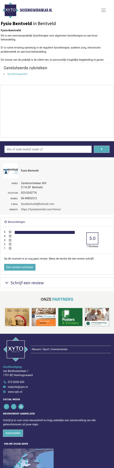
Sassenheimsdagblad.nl (36, 10)
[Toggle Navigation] (103, 10)
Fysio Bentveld (30, 170)
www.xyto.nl (15, 391)
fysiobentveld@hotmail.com (37, 204)
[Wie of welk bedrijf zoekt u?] (48, 149)
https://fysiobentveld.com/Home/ (41, 209)
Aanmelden (13, 433)
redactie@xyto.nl (18, 387)
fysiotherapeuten (17, 74)
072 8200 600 (16, 382)
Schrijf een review (24, 283)
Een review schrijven (19, 267)
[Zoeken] (102, 149)
